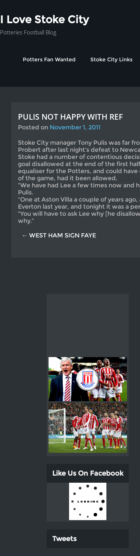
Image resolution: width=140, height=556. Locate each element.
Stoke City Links (111, 59)
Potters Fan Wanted (49, 59)
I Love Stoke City (44, 19)
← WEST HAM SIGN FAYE (59, 235)
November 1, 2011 (75, 127)
